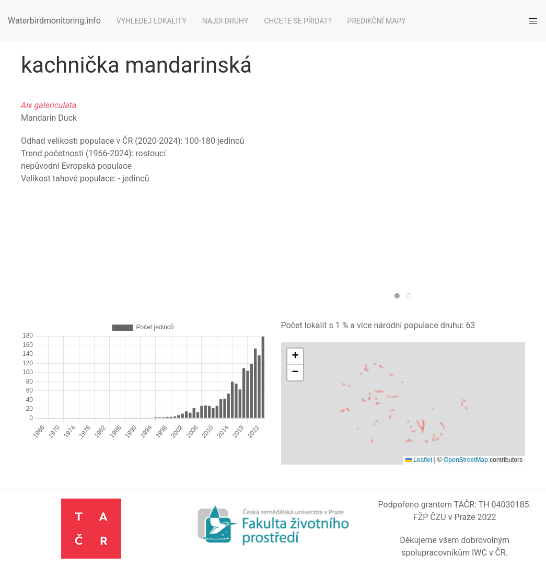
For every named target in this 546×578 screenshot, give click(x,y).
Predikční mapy (376, 21)
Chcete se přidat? (297, 21)
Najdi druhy (225, 21)
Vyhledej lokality (152, 21)
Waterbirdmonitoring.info (54, 21)
